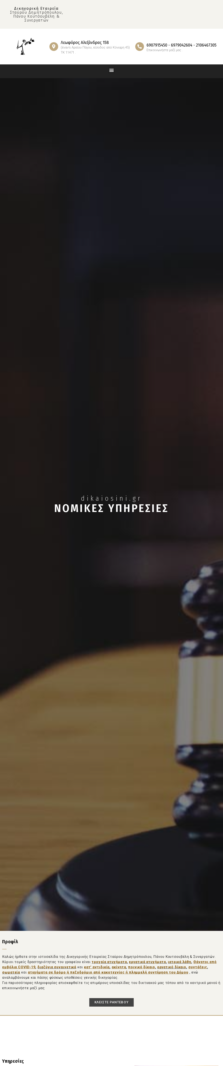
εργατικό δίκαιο (171, 967)
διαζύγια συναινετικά (56, 967)
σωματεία (11, 972)
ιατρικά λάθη (179, 962)
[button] (111, 70)
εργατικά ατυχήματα (147, 962)
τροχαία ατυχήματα (109, 962)
